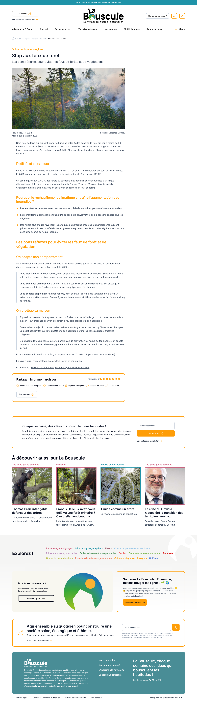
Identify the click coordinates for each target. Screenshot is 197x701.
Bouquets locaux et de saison (145, 553)
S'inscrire (25, 13)
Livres (108, 548)
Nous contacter (107, 660)
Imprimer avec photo (55, 385)
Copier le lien (114, 385)
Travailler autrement (87, 29)
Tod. (180, 697)
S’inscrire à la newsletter (112, 670)
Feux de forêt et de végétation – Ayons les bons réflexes (60, 367)
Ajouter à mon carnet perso (31, 385)
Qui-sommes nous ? (157, 16)
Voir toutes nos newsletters (23, 19)
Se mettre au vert (63, 29)
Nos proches (111, 29)
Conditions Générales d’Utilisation (46, 698)
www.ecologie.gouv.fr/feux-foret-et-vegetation (57, 361)
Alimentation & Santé (22, 29)
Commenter (24, 394)
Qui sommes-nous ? (109, 665)
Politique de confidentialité (75, 698)
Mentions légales (21, 698)
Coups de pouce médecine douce (132, 548)
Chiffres (153, 558)
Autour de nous (154, 29)
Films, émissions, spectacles (61, 553)
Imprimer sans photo (76, 385)
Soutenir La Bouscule (135, 602)
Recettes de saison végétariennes (93, 558)
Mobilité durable (132, 29)
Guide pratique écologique (27, 38)
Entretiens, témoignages (59, 548)
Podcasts (168, 553)
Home (13, 38)
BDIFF (97, 174)
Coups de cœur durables (59, 558)
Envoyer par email (96, 385)
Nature (43, 38)
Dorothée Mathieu (117, 132)
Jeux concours (96, 698)
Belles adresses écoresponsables (98, 553)
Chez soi (43, 29)
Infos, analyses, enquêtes (89, 548)
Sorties (123, 553)
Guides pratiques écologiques (130, 558)
